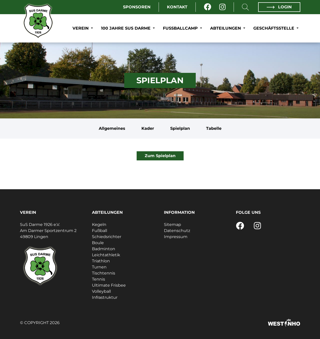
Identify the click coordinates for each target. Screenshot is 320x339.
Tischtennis (103, 273)
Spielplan (180, 128)
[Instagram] (222, 7)
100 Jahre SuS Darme (126, 28)
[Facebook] (207, 7)
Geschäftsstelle (274, 28)
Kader (147, 128)
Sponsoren (137, 7)
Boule (98, 242)
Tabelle (213, 128)
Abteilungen (226, 28)
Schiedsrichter (106, 236)
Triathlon (101, 261)
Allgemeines (112, 128)
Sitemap (172, 224)
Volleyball (101, 291)
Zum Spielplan (160, 155)
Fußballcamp (181, 28)
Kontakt (177, 7)
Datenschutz (177, 230)
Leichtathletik (106, 254)
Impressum (175, 236)
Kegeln (99, 224)
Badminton (103, 248)
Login (279, 7)
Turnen (99, 267)
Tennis (98, 279)
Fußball (99, 230)
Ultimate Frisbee (109, 285)
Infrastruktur (104, 297)
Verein (81, 28)
